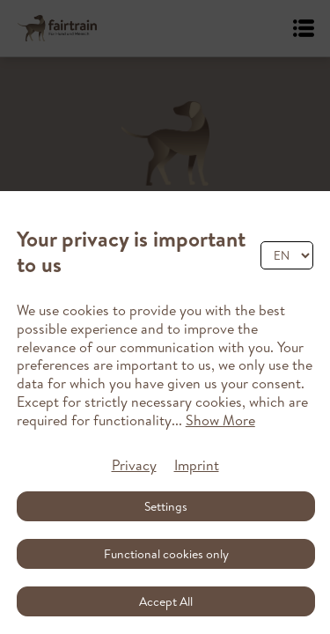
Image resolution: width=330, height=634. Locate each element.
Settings (165, 506)
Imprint (196, 465)
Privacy (134, 465)
